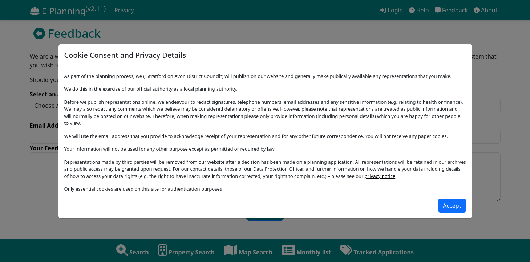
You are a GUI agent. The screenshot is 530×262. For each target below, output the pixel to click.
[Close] (452, 206)
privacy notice (380, 176)
